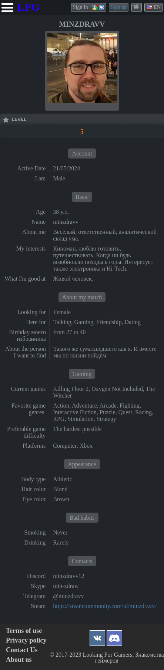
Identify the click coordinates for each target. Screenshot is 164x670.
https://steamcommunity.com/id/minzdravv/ (104, 606)
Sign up (119, 7)
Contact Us (22, 650)
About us (19, 659)
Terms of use (24, 630)
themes (137, 7)
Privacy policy (26, 640)
